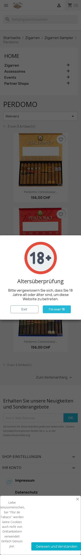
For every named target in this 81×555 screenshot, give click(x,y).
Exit (24, 309)
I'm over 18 (57, 309)
